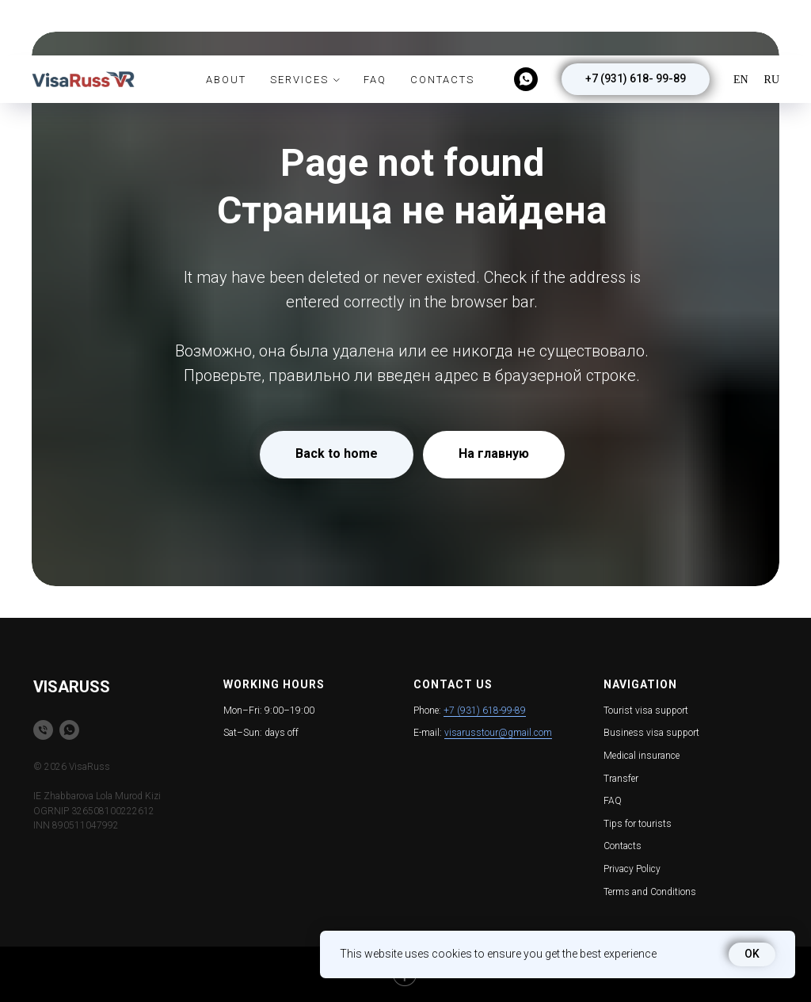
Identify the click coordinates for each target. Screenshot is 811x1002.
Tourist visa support (645, 710)
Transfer (620, 778)
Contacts (442, 24)
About (226, 24)
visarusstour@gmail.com (498, 732)
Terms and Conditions (649, 891)
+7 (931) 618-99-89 (485, 710)
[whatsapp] (526, 24)
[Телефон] (43, 730)
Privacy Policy (632, 868)
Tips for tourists (637, 823)
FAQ (375, 24)
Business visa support (651, 732)
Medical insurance (641, 755)
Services (299, 24)
